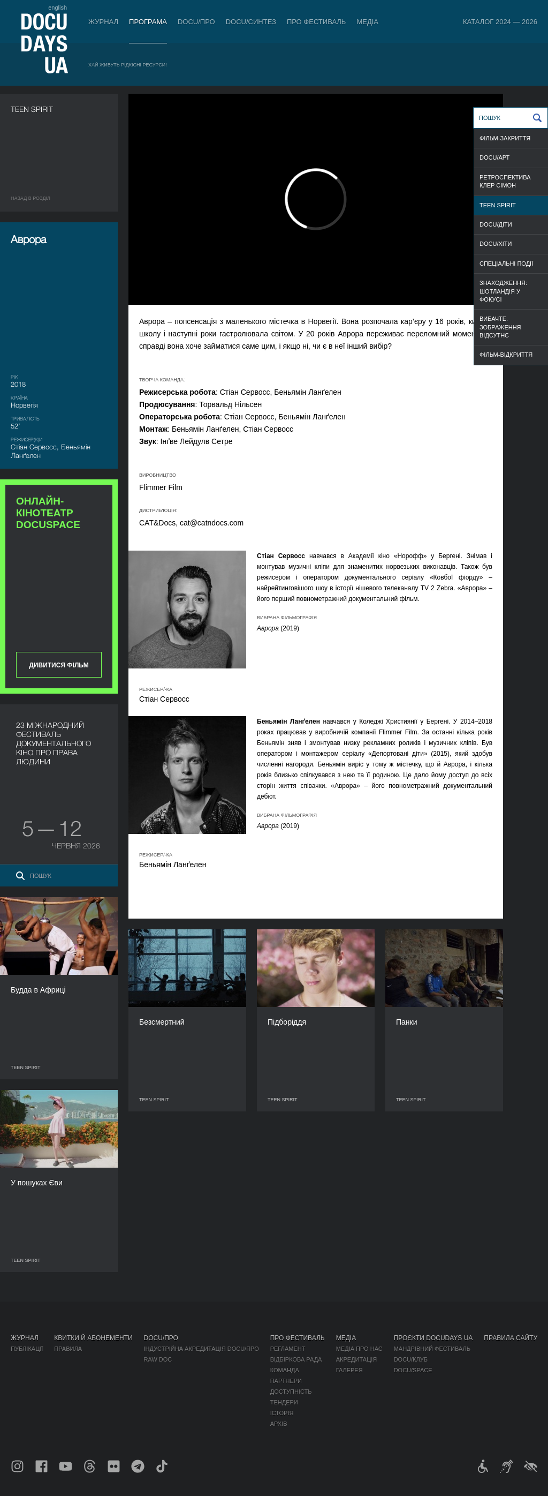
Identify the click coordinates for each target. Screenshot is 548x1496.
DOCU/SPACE (413, 1370)
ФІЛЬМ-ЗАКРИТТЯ (505, 138)
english (57, 7)
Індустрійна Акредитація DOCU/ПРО (201, 1348)
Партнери (286, 1381)
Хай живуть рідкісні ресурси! (127, 64)
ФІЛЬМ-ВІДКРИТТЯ (506, 354)
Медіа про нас (359, 1348)
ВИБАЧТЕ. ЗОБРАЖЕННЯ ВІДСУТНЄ (500, 327)
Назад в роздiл (30, 198)
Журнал (103, 22)
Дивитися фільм (58, 665)
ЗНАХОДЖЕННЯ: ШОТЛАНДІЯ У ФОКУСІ (503, 291)
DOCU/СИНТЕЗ (251, 22)
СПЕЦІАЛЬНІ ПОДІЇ (506, 263)
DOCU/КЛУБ (411, 1359)
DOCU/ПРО (196, 22)
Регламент (288, 1348)
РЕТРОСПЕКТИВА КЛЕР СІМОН (505, 181)
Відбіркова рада (296, 1359)
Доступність (291, 1391)
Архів (278, 1423)
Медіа (367, 22)
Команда (284, 1370)
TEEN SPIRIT (498, 205)
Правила (68, 1348)
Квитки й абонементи (93, 1338)
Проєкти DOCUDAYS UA (433, 1338)
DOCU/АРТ (494, 157)
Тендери (284, 1402)
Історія (282, 1413)
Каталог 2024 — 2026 (500, 22)
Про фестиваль (316, 22)
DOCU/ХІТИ (496, 243)
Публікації (27, 1348)
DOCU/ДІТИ (496, 224)
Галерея (349, 1370)
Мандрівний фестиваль (432, 1348)
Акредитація (356, 1359)
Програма (148, 22)
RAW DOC (158, 1359)
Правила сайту (510, 1338)
